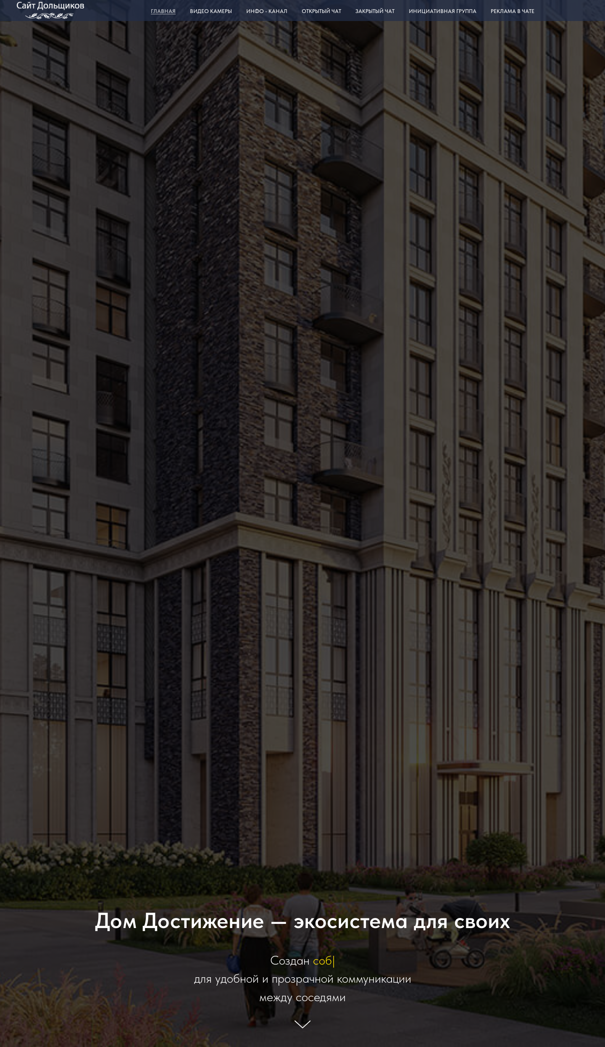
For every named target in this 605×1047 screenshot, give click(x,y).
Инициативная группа (442, 11)
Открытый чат (321, 11)
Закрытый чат (375, 11)
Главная (163, 11)
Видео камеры (211, 11)
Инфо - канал (266, 11)
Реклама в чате (512, 11)
